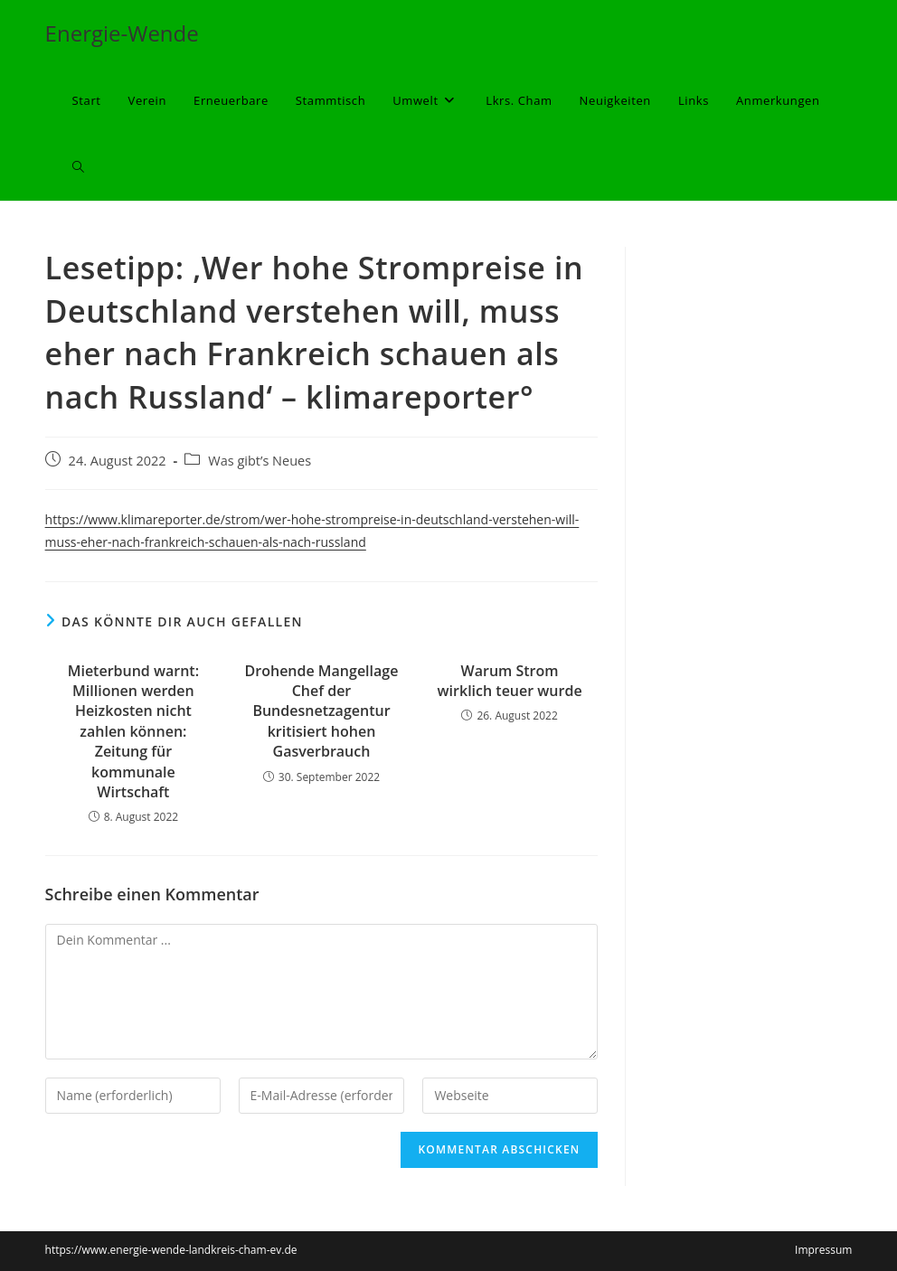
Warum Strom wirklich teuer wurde (510, 681)
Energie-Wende (122, 33)
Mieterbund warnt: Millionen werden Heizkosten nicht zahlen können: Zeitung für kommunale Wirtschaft (133, 731)
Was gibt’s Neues (259, 460)
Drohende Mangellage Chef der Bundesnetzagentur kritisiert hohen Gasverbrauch (322, 711)
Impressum (823, 1249)
